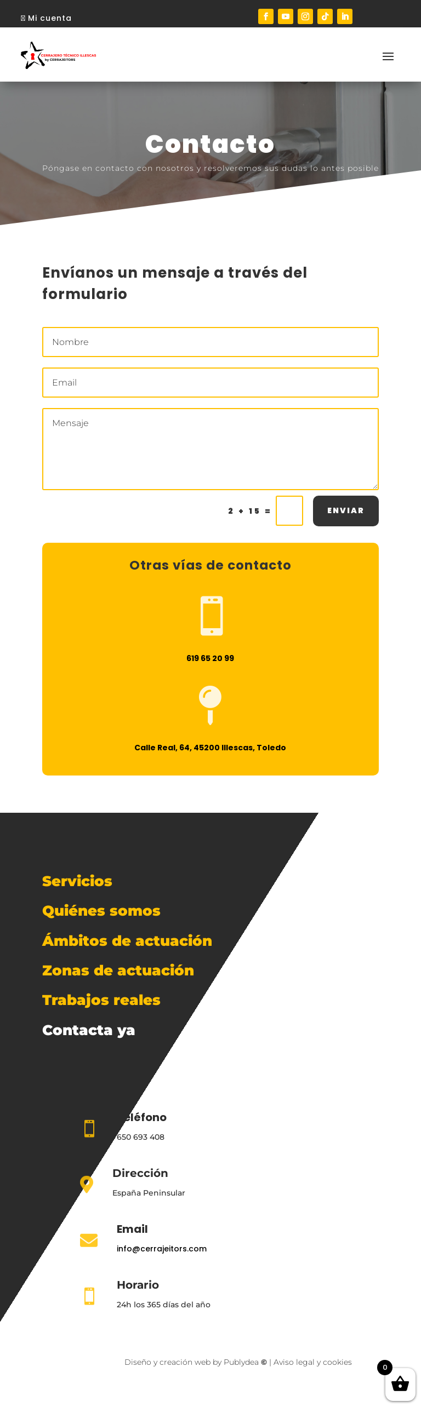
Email (132, 1229)
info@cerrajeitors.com (162, 1248)
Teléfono (142, 1117)
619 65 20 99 (210, 664)
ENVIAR (346, 516)
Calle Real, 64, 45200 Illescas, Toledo (210, 753)
